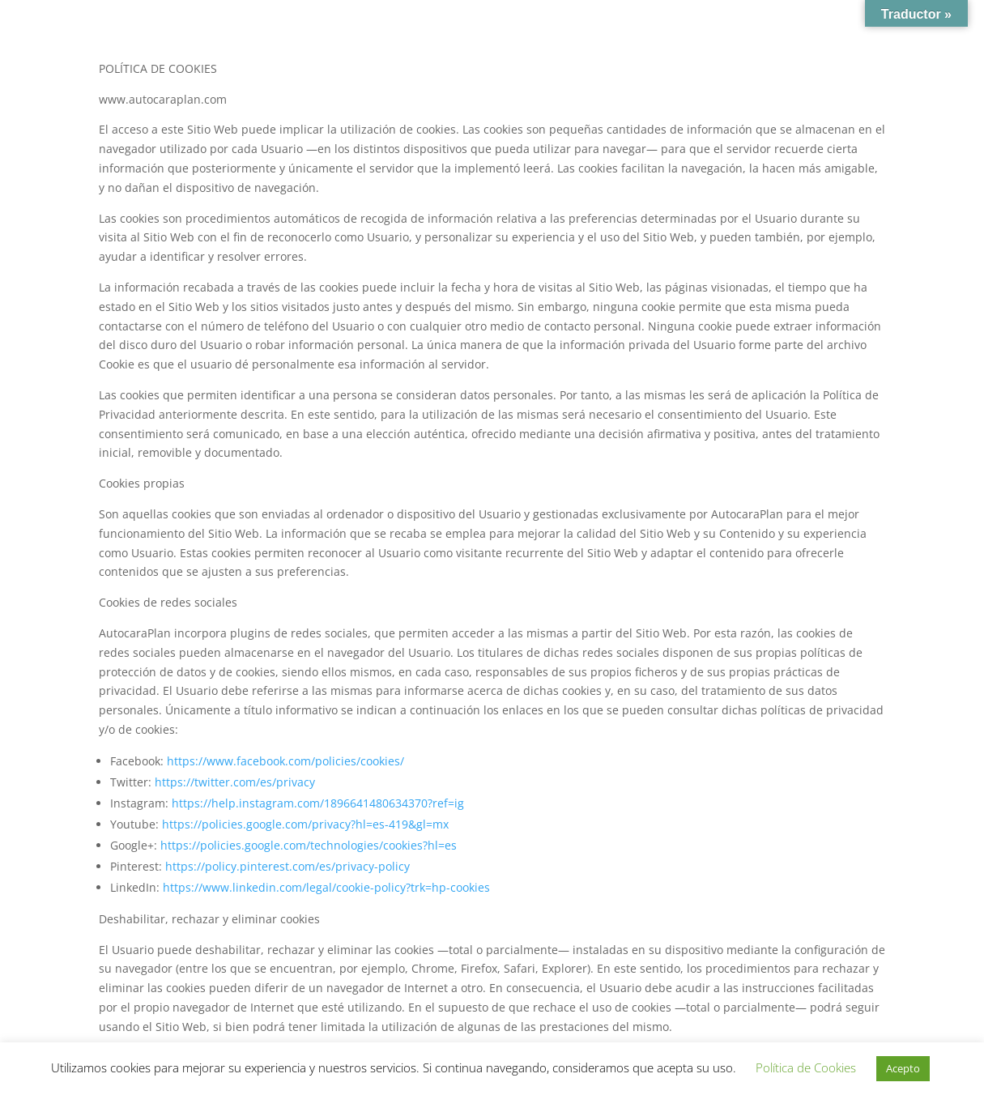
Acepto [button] (903, 1068)
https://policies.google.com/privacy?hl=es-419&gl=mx (305, 824)
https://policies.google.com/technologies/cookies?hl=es (308, 845)
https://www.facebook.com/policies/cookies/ (285, 761)
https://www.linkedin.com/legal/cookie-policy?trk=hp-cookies (326, 887)
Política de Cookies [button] (806, 1067)
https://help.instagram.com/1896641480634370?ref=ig (318, 803)
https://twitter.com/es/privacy (235, 782)
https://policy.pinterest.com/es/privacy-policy (287, 866)
